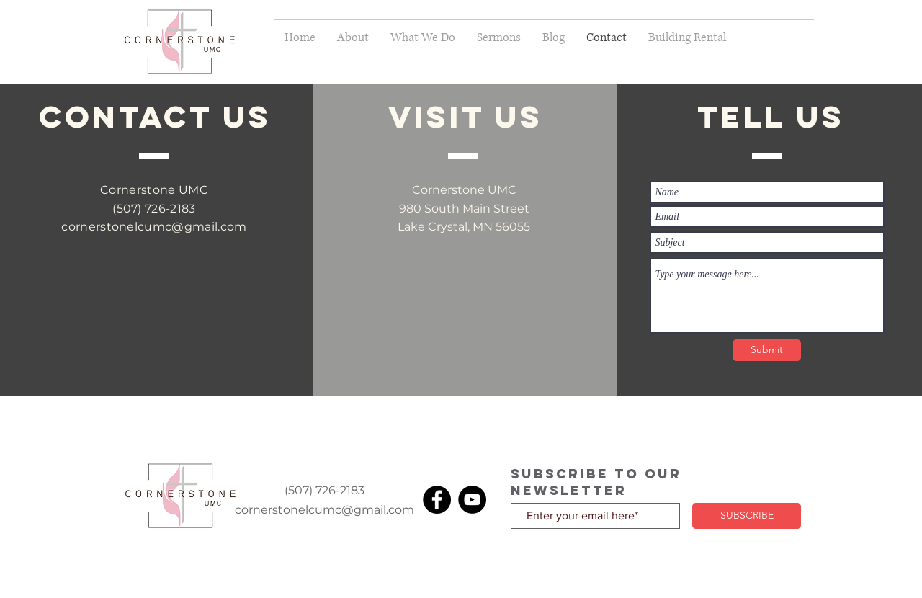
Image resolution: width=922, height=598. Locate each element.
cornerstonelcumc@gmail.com (153, 226)
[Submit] (767, 350)
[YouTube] (472, 500)
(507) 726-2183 (153, 208)
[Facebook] (437, 500)
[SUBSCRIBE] (746, 516)
